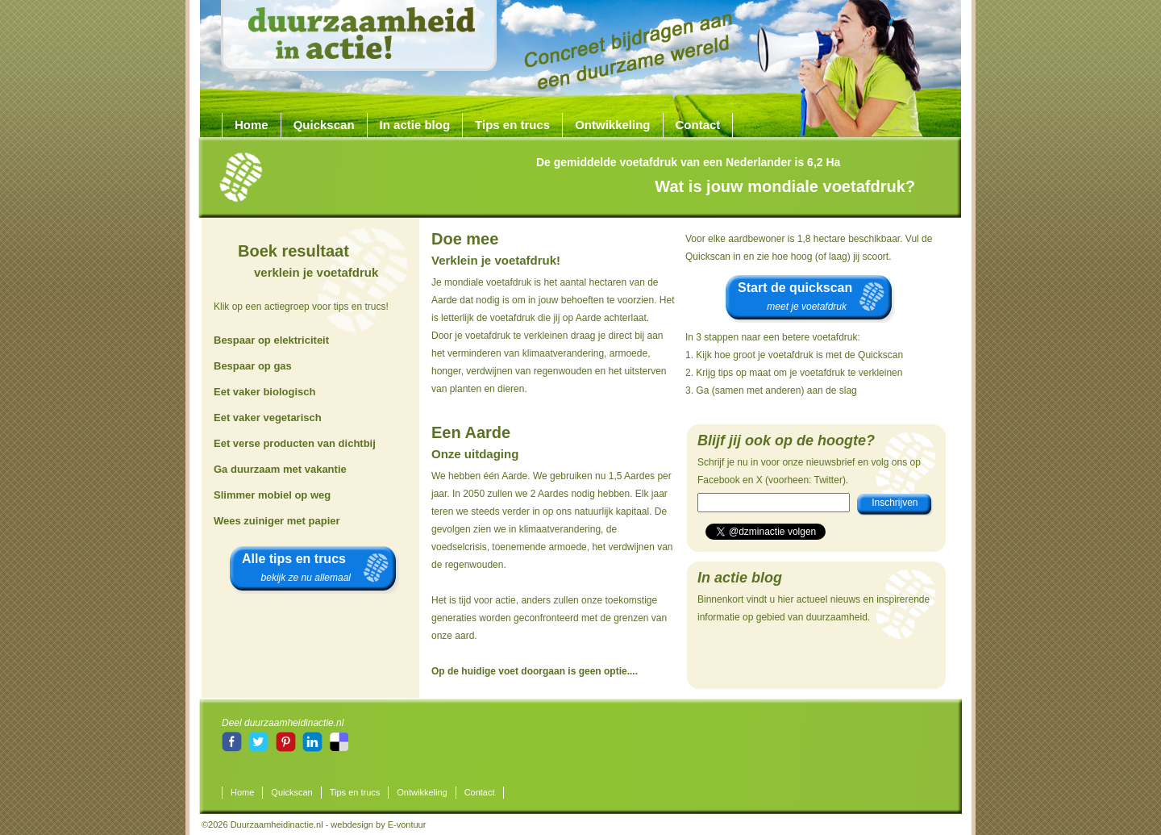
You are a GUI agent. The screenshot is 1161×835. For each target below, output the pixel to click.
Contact (698, 125)
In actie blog (415, 125)
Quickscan (324, 125)
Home (251, 125)
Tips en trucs (512, 125)
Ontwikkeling (612, 125)
